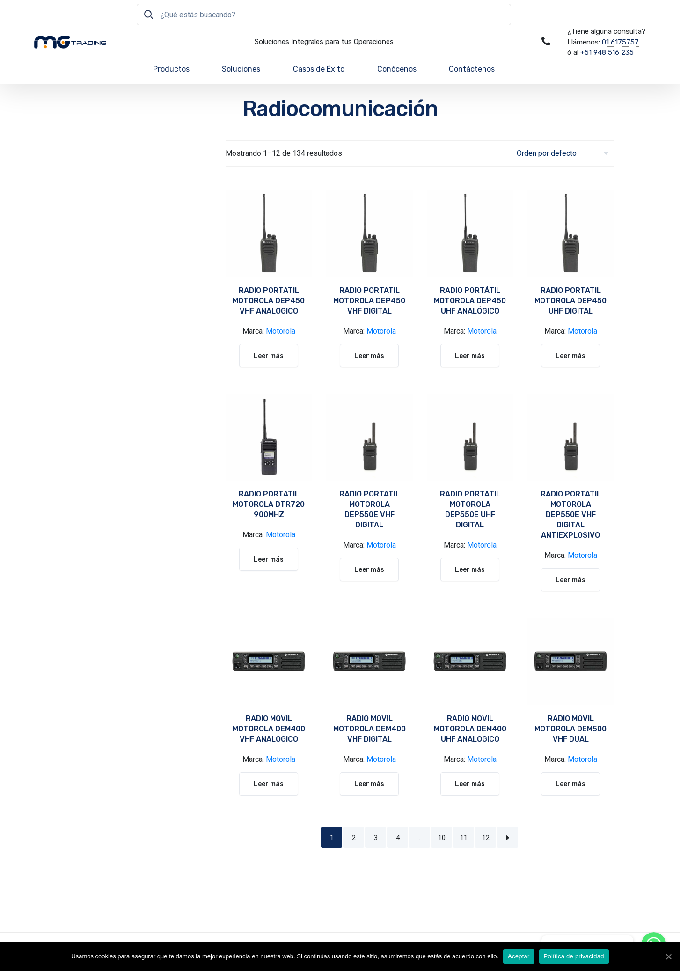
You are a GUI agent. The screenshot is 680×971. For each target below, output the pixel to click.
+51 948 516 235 (607, 52)
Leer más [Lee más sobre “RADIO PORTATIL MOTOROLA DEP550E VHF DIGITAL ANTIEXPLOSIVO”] (570, 580)
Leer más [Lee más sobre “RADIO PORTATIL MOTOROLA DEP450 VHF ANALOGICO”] (269, 356)
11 (464, 837)
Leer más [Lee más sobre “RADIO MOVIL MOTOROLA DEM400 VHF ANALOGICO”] (269, 784)
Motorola (280, 331)
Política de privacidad (574, 956)
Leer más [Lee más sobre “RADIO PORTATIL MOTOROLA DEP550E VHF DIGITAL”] (369, 570)
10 (442, 837)
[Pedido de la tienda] (565, 153)
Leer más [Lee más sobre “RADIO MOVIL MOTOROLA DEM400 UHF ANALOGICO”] (470, 784)
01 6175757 (619, 42)
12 (486, 837)
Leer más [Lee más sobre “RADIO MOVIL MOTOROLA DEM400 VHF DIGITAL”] (369, 784)
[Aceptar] (668, 956)
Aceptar (519, 956)
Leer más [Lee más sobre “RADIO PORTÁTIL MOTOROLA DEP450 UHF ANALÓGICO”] (470, 356)
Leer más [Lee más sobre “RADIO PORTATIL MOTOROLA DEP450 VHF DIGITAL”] (369, 356)
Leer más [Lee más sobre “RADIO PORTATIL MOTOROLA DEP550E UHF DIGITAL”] (470, 570)
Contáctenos (472, 69)
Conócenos (397, 69)
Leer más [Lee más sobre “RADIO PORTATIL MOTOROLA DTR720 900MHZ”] (269, 559)
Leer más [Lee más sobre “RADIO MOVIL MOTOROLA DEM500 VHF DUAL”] (570, 784)
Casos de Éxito (318, 69)
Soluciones (241, 69)
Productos (171, 69)
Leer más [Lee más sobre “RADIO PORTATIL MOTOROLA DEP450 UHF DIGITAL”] (570, 356)
